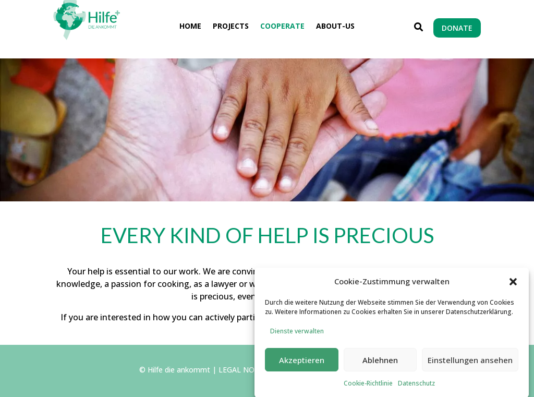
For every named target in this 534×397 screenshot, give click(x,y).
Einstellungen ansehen (470, 364)
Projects (231, 26)
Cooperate (282, 26)
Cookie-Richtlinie (368, 387)
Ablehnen (380, 364)
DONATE (457, 28)
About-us (335, 26)
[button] (513, 286)
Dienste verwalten (297, 335)
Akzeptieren (301, 364)
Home (190, 26)
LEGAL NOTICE (245, 370)
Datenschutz (416, 387)
